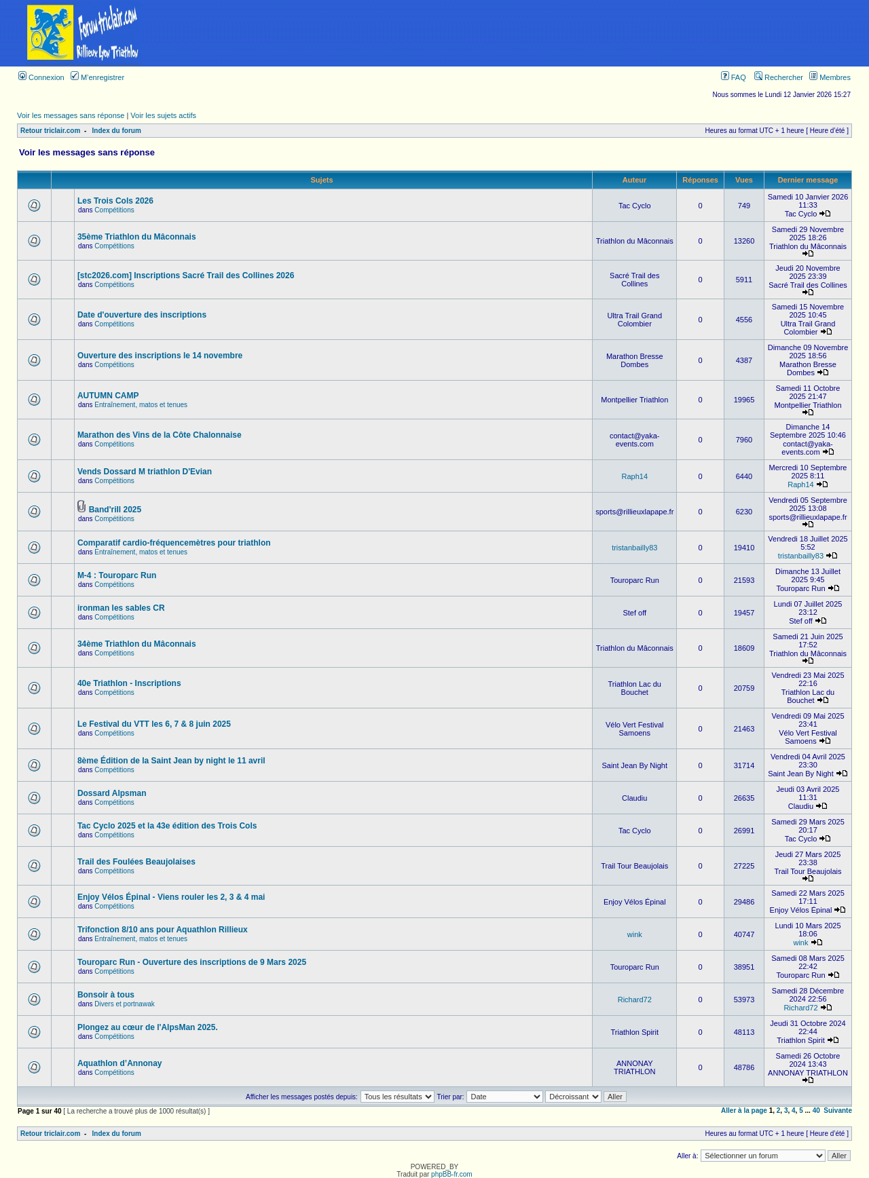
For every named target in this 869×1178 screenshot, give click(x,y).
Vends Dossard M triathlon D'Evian (144, 471)
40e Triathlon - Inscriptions (129, 683)
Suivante (838, 1110)
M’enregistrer (97, 77)
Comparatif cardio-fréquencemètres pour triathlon (174, 543)
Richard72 (635, 999)
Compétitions (114, 210)
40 (816, 1110)
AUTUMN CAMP (108, 395)
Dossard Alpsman (112, 793)
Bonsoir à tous (105, 995)
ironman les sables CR (121, 608)
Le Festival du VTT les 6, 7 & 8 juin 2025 (154, 724)
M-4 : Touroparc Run (116, 575)
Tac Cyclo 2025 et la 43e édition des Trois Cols (167, 826)
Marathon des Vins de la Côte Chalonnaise (159, 435)
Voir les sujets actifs (163, 115)
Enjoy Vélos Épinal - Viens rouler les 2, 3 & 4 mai (171, 897)
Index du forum (116, 130)
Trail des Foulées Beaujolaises (136, 862)
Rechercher (778, 77)
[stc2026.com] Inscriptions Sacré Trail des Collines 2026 (185, 275)
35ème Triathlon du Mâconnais (136, 237)
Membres (830, 77)
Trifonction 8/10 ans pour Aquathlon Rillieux (162, 929)
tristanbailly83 (634, 548)
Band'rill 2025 (115, 509)
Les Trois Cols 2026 (115, 201)
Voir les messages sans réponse (70, 115)
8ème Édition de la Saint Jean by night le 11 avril (171, 760)
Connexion (41, 77)
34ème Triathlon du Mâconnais (136, 644)
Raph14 (634, 476)
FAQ (733, 77)
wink (634, 934)
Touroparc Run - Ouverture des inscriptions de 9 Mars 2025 (191, 962)
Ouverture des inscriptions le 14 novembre (159, 355)
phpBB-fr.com (452, 1174)
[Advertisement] (518, 33)
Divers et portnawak (124, 1004)
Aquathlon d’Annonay (119, 1063)
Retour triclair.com (50, 130)
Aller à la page (744, 1110)
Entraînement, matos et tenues (140, 404)
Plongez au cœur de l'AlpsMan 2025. (147, 1027)
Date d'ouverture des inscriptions (141, 315)
